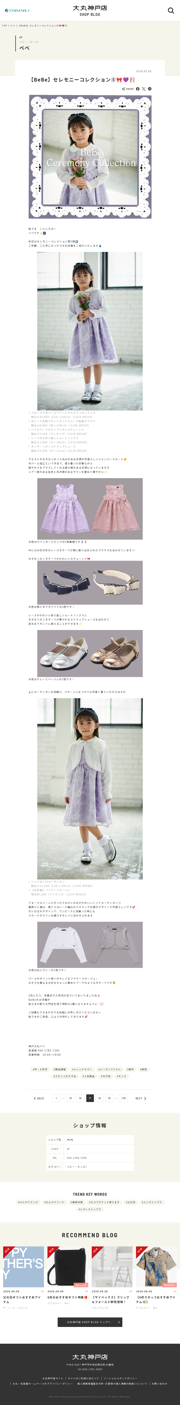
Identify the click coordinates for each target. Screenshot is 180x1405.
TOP (4, 25)
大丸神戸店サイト (52, 1378)
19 (109, 1098)
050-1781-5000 (92, 1369)
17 (90, 1098)
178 (124, 1098)
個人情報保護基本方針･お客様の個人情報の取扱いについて (112, 1383)
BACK (39, 1098)
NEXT (141, 1098)
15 (70, 1098)
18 (99, 1098)
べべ (12, 25)
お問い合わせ (160, 1383)
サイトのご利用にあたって (83, 1378)
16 (80, 1098)
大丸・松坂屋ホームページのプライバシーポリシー (43, 1383)
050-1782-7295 (77, 1157)
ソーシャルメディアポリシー (120, 1378)
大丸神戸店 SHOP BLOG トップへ (93, 1322)
